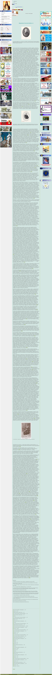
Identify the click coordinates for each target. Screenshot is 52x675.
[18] (20, 270)
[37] (37, 459)
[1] (27, 51)
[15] (13, 254)
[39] (29, 491)
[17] (32, 268)
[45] (13, 664)
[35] (20, 446)
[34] (34, 418)
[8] (37, 145)
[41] (37, 495)
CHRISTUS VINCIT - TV (5, 22)
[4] (22, 106)
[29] (13, 644)
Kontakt (16, 3)
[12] (31, 171)
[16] (24, 262)
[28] (32, 361)
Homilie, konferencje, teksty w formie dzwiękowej (6, 16)
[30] (32, 369)
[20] (13, 633)
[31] (13, 647)
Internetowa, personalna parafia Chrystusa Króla (46, 121)
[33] (18, 414)
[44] (35, 514)
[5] (30, 132)
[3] (28, 104)
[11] (35, 167)
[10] (37, 165)
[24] (13, 638)
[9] (34, 150)
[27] (13, 642)
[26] (26, 347)
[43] (25, 502)
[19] (35, 294)
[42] (34, 500)
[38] (26, 473)
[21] (37, 309)
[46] (29, 577)
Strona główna (15, 1)
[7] (26, 142)
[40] (19, 493)
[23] (24, 324)
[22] (26, 318)
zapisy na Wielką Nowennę (45, 152)
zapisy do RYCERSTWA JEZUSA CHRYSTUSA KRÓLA (46, 177)
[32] (26, 410)
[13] (34, 198)
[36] (19, 449)
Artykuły (3, 14)
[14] (16, 225)
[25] (34, 335)
